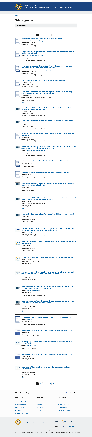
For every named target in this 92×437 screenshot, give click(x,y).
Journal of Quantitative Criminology (34, 41)
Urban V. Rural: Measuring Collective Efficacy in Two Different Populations (47, 257)
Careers (67, 7)
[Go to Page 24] (50, 35)
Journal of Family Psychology (33, 290)
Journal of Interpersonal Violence (34, 123)
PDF (22, 192)
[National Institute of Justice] (72, 422)
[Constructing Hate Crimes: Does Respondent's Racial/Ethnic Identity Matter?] (17, 122)
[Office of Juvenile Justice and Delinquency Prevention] (56, 427)
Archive (59, 401)
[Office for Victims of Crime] (64, 427)
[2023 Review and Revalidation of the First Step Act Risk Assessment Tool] (17, 332)
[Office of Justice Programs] (18, 6)
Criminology (29, 319)
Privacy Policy (30, 432)
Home (16, 15)
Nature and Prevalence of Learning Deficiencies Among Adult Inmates (45, 161)
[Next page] (55, 35)
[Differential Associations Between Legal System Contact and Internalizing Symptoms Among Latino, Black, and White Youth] (17, 71)
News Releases (39, 407)
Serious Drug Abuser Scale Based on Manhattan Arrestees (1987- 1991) (46, 172)
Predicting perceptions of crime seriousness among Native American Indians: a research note (48, 242)
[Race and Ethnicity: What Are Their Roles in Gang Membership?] (17, 85)
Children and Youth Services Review (34, 55)
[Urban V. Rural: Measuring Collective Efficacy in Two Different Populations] (17, 259)
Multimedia (39, 404)
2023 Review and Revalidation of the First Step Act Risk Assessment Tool (46, 330)
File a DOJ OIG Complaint (21, 404)
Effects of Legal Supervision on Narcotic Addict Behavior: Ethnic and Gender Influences (47, 134)
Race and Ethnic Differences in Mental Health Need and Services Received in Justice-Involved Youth (47, 52)
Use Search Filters (21, 25)
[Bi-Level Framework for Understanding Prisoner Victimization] (17, 43)
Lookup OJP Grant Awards (64, 404)
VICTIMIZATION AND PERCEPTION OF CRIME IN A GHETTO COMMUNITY (47, 317)
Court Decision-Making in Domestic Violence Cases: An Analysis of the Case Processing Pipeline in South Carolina (47, 108)
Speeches (38, 410)
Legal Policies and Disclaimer (40, 432)
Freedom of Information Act (62, 432)
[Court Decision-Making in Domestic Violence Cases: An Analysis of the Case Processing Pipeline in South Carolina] (17, 109)
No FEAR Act (51, 432)
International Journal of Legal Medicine (35, 150)
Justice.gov (77, 432)
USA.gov (71, 432)
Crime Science (29, 232)
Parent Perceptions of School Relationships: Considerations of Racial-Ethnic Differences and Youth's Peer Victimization (47, 287)
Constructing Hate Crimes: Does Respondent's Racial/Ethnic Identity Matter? (47, 121)
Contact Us (62, 7)
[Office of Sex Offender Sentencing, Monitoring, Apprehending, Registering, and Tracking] (72, 427)
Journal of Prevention (31, 345)
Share (77, 8)
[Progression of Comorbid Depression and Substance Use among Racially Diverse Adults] (17, 343)
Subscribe (72, 7)
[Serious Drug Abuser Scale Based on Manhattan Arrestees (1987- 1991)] (17, 177)
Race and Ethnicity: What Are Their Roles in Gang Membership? (43, 80)
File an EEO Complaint (20, 407)
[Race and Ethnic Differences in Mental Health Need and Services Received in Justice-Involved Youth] (17, 56)
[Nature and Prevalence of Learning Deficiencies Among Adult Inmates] (17, 166)
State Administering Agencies (64, 410)
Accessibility (14, 432)
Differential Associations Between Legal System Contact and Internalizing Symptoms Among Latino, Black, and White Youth (46, 67)
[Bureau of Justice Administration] (56, 422)
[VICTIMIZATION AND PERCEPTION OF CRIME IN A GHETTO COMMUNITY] (17, 322)
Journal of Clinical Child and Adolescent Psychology (38, 70)
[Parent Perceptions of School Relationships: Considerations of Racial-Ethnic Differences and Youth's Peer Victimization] (17, 288)
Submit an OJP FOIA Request (21, 413)
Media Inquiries (39, 401)
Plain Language (22, 432)
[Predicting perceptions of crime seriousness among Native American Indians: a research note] (17, 243)
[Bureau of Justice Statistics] (64, 423)
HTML (22, 102)
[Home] (36, 6)
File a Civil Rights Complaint (21, 401)
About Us (56, 7)
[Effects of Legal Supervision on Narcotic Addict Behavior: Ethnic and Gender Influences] (17, 138)
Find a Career (18, 410)
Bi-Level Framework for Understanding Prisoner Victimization (42, 39)
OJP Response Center (62, 407)
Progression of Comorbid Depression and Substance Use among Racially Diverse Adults (46, 342)
